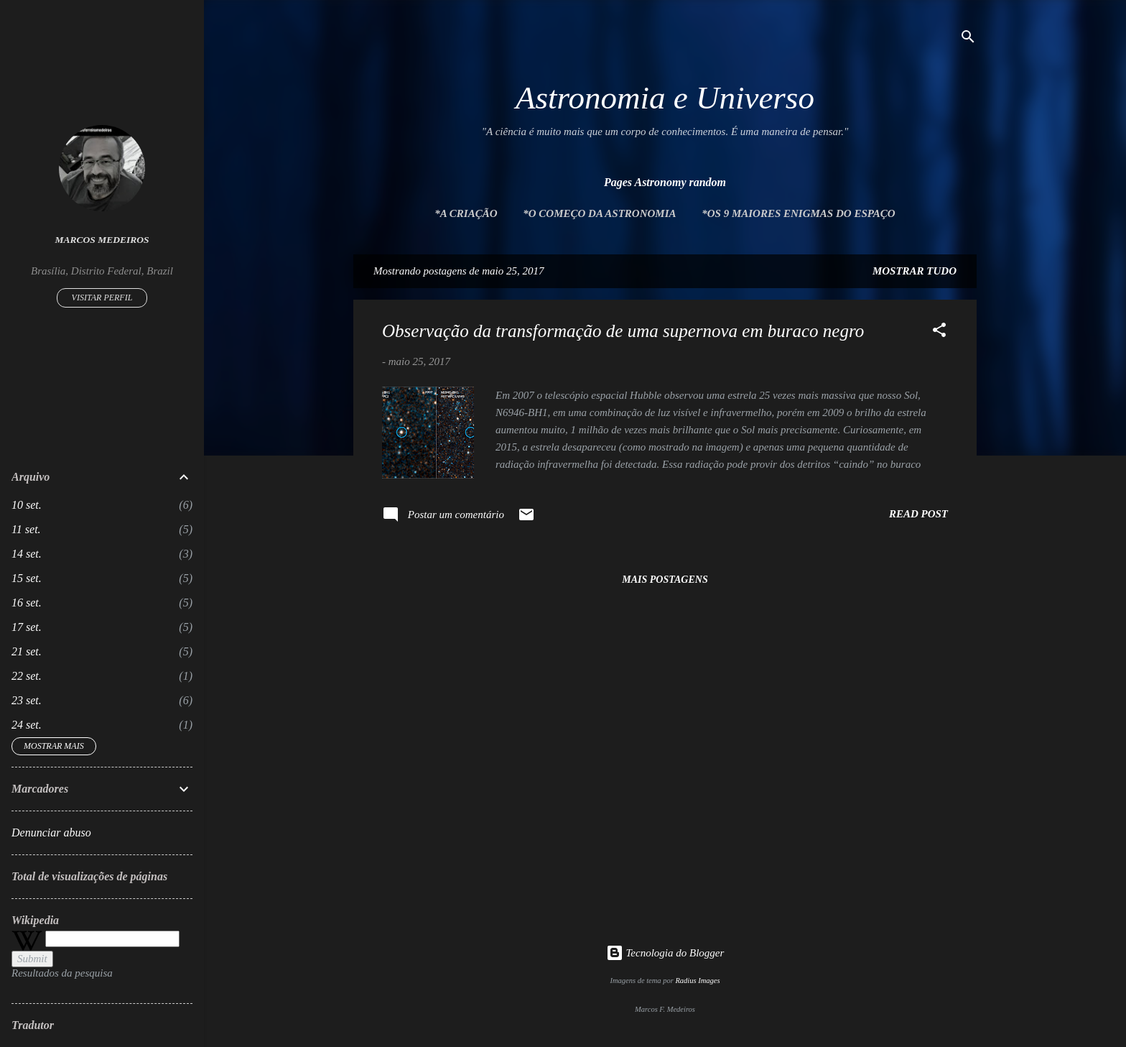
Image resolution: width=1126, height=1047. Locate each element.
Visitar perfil (102, 297)
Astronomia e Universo (665, 98)
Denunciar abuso (51, 832)
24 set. (26, 725)
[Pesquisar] (968, 39)
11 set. (26, 529)
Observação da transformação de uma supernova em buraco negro (623, 331)
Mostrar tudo (915, 271)
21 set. (26, 651)
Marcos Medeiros (102, 239)
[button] (939, 332)
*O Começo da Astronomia (599, 213)
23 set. (26, 700)
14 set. (26, 554)
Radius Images (697, 980)
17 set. (26, 627)
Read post (918, 514)
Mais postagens (664, 579)
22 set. (26, 676)
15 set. (26, 578)
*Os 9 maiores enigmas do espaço (798, 213)
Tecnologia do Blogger (665, 953)
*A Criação (465, 213)
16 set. (26, 602)
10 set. (26, 505)
